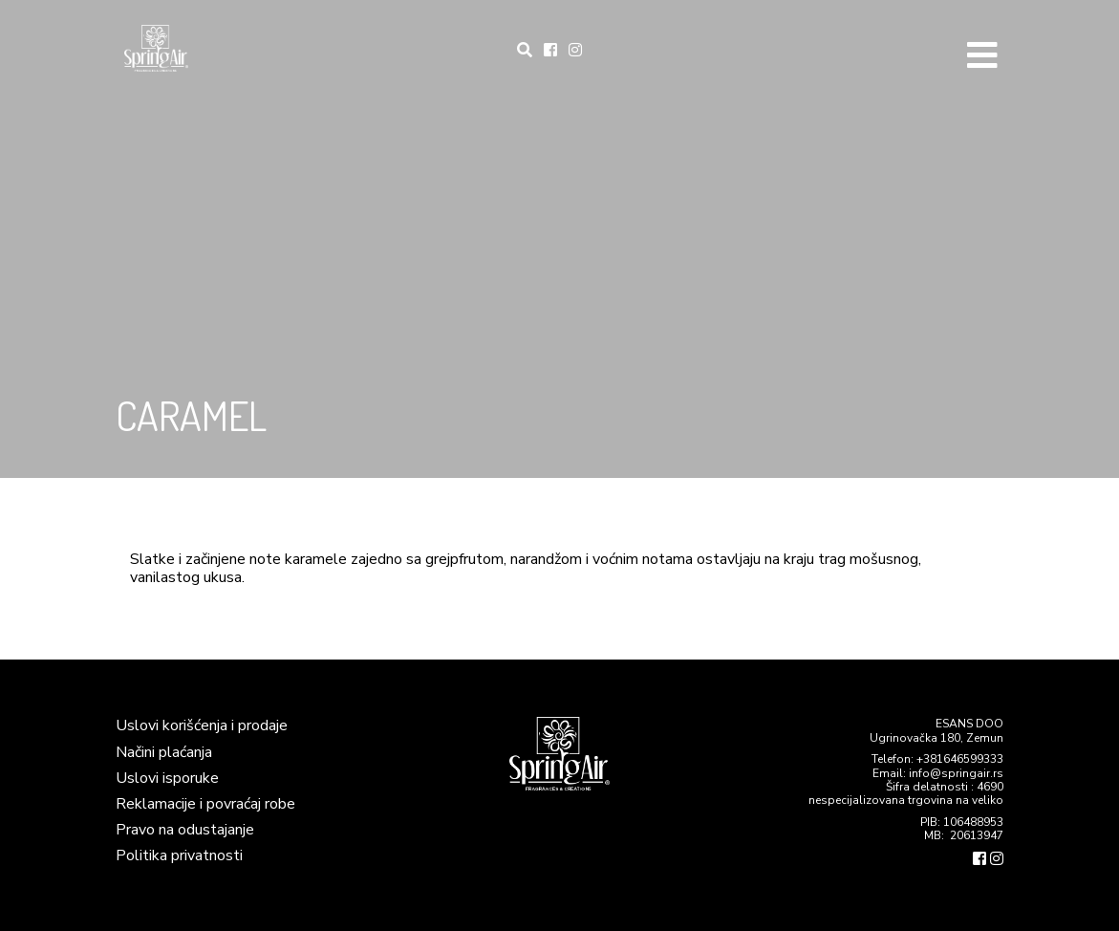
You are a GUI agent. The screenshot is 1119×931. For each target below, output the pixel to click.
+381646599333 (959, 759)
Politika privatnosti (179, 855)
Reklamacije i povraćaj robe (205, 803)
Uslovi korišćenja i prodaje (202, 725)
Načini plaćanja (164, 752)
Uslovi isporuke (167, 778)
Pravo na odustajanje (185, 829)
